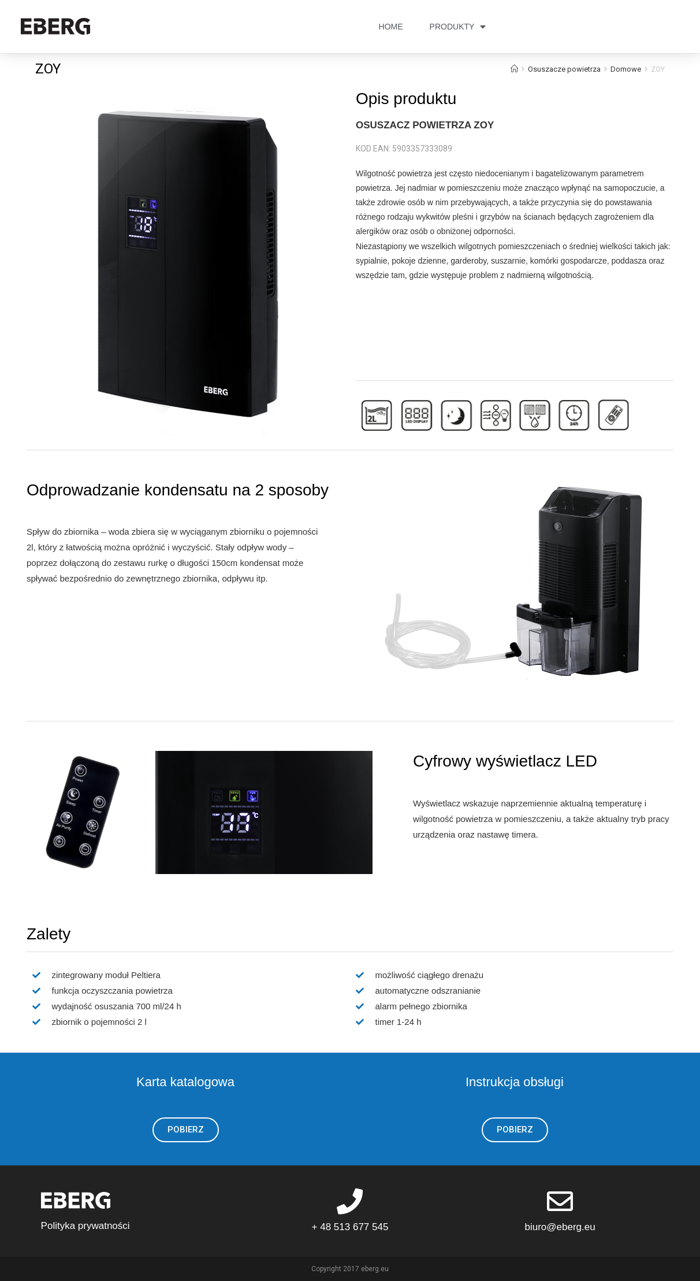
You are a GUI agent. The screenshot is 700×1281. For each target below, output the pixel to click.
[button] (185, 1129)
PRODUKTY (458, 27)
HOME (391, 26)
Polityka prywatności (85, 1225)
